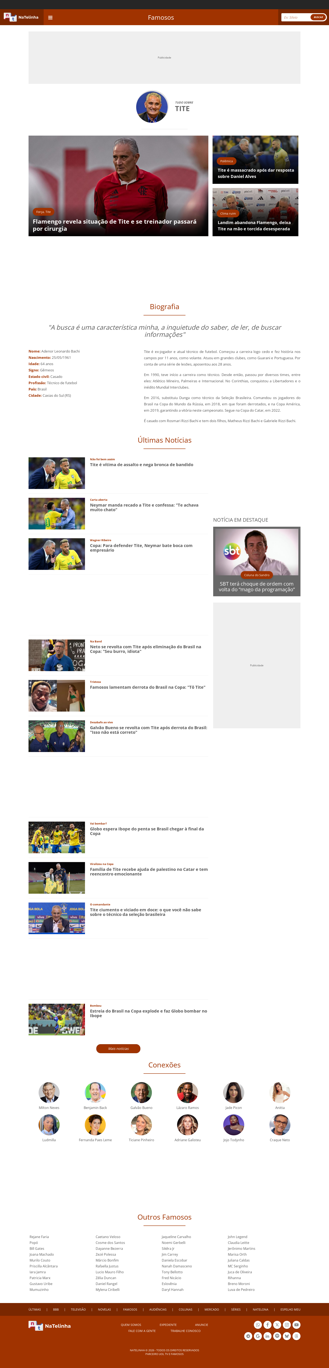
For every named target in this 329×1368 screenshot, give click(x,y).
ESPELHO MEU (290, 1309)
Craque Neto (280, 1140)
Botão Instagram (287, 1325)
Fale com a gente (142, 1331)
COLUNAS (185, 1309)
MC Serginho (238, 1266)
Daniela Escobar (174, 1260)
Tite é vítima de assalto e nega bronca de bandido (141, 464)
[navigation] (50, 17)
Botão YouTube (296, 1325)
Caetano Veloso (108, 1236)
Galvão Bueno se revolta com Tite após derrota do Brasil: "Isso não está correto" (148, 730)
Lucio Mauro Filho (110, 1272)
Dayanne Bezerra (109, 1248)
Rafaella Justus (107, 1266)
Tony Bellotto (172, 1272)
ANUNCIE (201, 1325)
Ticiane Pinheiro (141, 1140)
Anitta (280, 1107)
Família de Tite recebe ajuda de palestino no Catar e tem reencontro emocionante (149, 871)
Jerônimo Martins (241, 1248)
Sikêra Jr (168, 1248)
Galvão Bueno (142, 1107)
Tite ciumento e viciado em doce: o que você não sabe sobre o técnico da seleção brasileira (145, 912)
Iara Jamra (38, 1272)
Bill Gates (37, 1248)
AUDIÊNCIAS (158, 1309)
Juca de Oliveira (240, 1272)
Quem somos (131, 1325)
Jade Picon (234, 1107)
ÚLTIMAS (35, 1309)
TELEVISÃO (78, 1309)
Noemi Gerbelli (173, 1242)
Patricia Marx (40, 1278)
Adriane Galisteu (188, 1140)
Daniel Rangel (106, 1283)
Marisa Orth (237, 1254)
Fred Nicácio (171, 1278)
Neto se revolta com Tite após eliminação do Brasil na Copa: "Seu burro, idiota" (145, 649)
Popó (34, 1242)
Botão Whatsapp (258, 1325)
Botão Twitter (277, 1325)
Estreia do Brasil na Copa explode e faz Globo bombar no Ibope (148, 1013)
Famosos (161, 17)
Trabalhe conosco (186, 1331)
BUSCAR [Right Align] (318, 17)
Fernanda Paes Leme (95, 1140)
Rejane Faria (39, 1236)
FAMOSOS (130, 1309)
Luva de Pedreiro (241, 1289)
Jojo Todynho (233, 1140)
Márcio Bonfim (107, 1260)
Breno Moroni (239, 1283)
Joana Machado (42, 1254)
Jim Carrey (170, 1254)
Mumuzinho (39, 1289)
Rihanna (234, 1278)
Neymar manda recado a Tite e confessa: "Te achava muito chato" (144, 507)
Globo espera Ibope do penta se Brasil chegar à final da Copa (147, 831)
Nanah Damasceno (177, 1266)
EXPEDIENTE (168, 1325)
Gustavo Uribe (41, 1283)
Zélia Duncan (106, 1278)
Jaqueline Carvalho (176, 1236)
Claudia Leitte (238, 1242)
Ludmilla (49, 1140)
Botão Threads (296, 1336)
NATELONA (260, 1309)
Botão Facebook (268, 1325)
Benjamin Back (95, 1107)
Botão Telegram (248, 1336)
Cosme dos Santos (110, 1242)
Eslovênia (169, 1283)
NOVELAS (104, 1309)
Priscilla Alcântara (44, 1266)
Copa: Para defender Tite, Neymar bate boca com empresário (141, 548)
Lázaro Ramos (187, 1107)
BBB (56, 1309)
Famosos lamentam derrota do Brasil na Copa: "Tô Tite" (147, 687)
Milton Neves (49, 1107)
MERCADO (212, 1309)
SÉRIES (236, 1309)
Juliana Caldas (239, 1260)
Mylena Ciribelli (108, 1289)
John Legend (237, 1236)
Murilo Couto (40, 1260)
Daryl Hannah (173, 1289)
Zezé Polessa (106, 1254)
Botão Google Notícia (258, 1336)
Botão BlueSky (287, 1336)
